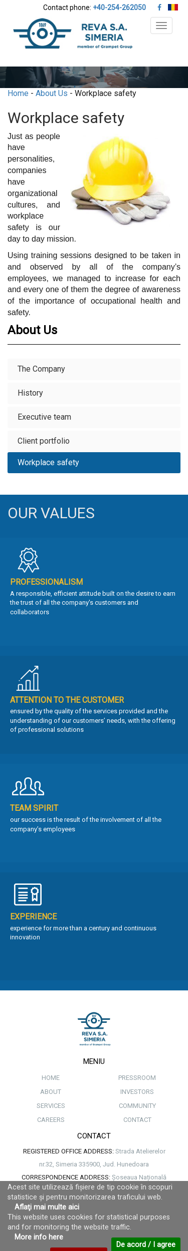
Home (18, 93)
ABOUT (50, 1091)
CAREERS (51, 1119)
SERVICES (51, 1105)
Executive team (44, 417)
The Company (41, 369)
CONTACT (137, 1119)
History (30, 393)
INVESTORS (137, 1091)
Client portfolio (44, 441)
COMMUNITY (137, 1105)
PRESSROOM (137, 1077)
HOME (51, 1077)
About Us (52, 93)
